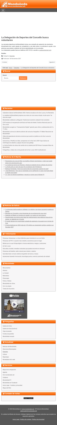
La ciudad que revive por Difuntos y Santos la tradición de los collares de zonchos (28, 165)
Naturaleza (6, 275)
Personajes (6, 278)
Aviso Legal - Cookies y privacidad (12, 385)
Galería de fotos (7, 326)
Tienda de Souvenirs (8, 288)
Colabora (5, 377)
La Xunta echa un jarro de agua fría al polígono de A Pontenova (23, 167)
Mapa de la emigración (9, 369)
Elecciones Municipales (9, 349)
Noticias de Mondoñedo (9, 346)
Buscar (5, 75)
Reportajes (6, 357)
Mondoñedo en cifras (9, 283)
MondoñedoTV (7, 380)
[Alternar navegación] (3, 10)
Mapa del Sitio (7, 388)
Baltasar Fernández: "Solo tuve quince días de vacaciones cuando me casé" (27, 169)
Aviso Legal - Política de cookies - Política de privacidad (28, 419)
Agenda (5, 372)
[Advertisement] (28, 24)
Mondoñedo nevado (8, 336)
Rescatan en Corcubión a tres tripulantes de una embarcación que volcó (25, 213)
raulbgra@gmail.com (45, 50)
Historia (5, 270)
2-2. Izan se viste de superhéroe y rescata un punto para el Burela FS (24, 174)
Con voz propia (7, 286)
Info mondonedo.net (8, 375)
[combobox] (11, 78)
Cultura (5, 354)
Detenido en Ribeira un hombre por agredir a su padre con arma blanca (25, 215)
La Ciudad (6, 273)
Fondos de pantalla (8, 334)
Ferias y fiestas (7, 281)
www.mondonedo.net (28, 409)
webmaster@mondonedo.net (28, 411)
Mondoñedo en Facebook (10, 382)
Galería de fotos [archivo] (10, 328)
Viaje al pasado (7, 331)
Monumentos (6, 268)
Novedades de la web (9, 359)
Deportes (5, 352)
